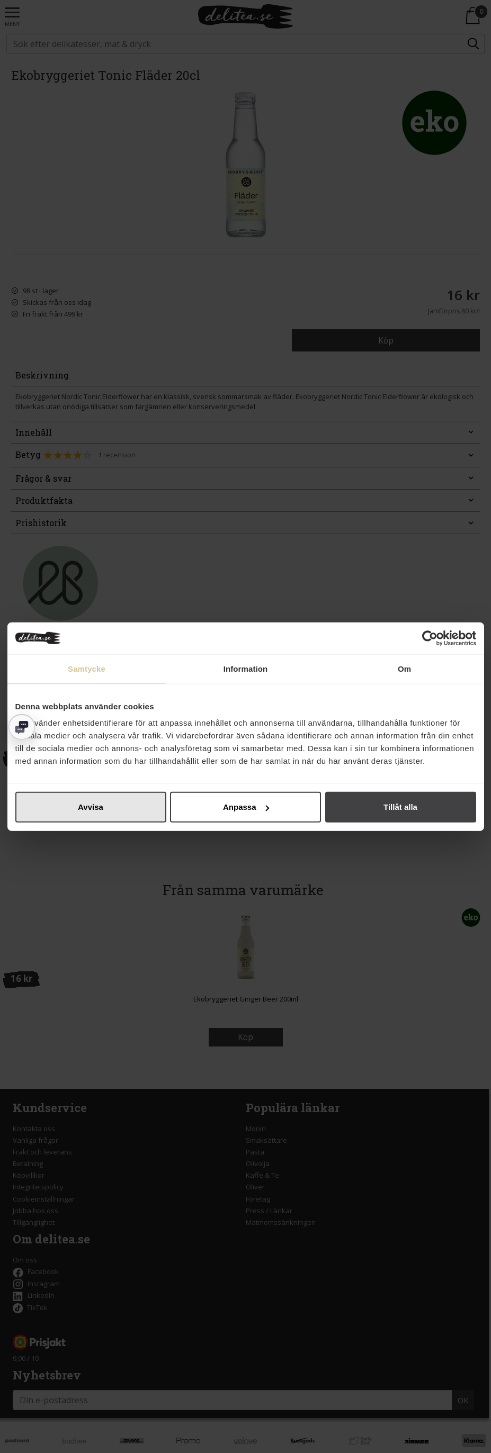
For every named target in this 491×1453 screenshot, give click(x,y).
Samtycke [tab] (86, 668)
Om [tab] (404, 668)
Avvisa (90, 806)
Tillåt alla (400, 806)
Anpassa (246, 806)
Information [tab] (246, 668)
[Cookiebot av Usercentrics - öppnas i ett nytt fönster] (429, 638)
